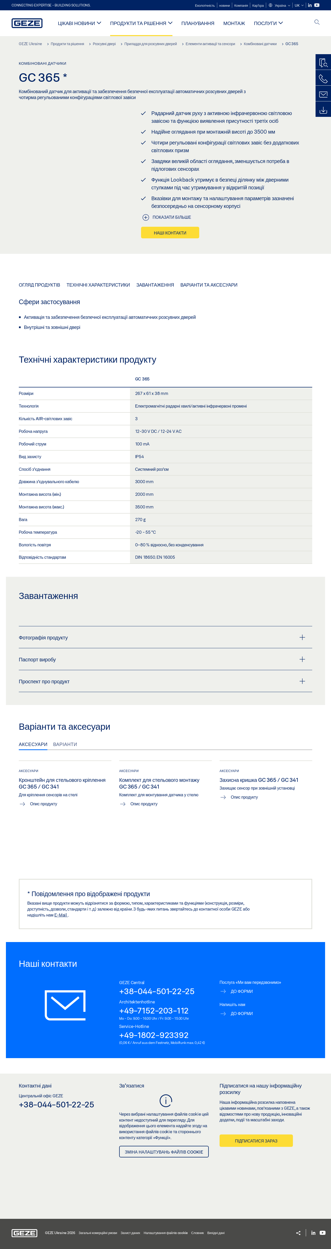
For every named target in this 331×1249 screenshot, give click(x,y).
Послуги (265, 23)
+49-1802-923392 (153, 1035)
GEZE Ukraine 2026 (60, 1233)
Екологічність (205, 5)
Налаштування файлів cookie (166, 1233)
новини (224, 5)
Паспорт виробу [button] (162, 659)
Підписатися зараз (256, 1140)
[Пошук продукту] (323, 63)
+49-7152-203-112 (154, 1010)
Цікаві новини (76, 23)
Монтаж (234, 23)
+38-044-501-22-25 (157, 991)
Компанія (241, 5)
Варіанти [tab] (65, 744)
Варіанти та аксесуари (208, 285)
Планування (197, 23)
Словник (197, 1233)
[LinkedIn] (310, 5)
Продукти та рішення (138, 23)
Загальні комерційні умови (98, 1233)
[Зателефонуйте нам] (323, 79)
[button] (279, 6)
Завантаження (155, 285)
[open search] (317, 23)
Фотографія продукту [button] (162, 637)
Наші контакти (170, 232)
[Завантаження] (323, 110)
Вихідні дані (215, 1233)
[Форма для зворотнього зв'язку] (323, 95)
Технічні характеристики (98, 285)
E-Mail (61, 914)
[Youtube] (316, 5)
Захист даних (130, 1233)
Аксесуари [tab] (33, 744)
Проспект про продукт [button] (162, 681)
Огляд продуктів (39, 285)
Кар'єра (258, 5)
